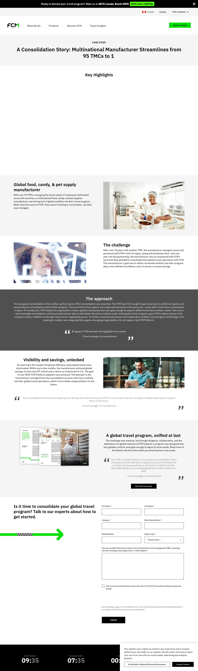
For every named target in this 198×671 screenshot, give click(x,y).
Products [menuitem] (54, 25)
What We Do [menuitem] (33, 25)
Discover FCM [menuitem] (74, 25)
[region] (159, 657)
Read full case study (143, 486)
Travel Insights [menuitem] (98, 25)
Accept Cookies (183, 664)
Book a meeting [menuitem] (179, 25)
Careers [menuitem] (162, 12)
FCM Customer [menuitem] (179, 12)
